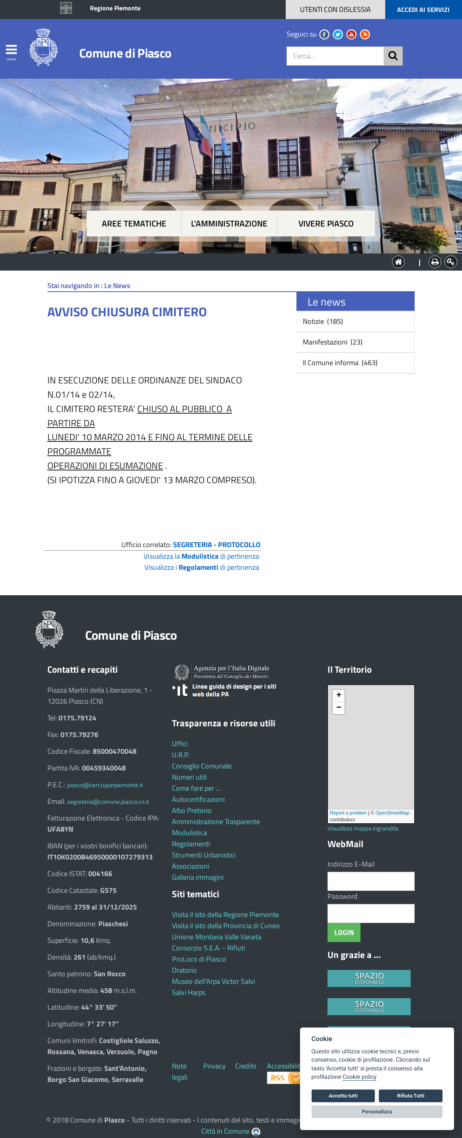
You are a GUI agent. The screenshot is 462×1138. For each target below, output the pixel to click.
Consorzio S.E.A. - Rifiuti (208, 948)
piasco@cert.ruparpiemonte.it (105, 785)
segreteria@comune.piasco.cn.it (108, 801)
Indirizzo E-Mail (350, 864)
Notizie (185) (322, 321)
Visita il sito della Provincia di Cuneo (226, 925)
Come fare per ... (196, 788)
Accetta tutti (343, 1096)
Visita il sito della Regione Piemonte (225, 914)
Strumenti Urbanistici (204, 855)
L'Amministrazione (225, 261)
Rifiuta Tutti (410, 1096)
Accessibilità (285, 1066)
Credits (245, 1066)
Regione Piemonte (115, 8)
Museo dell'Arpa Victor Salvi (213, 981)
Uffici (180, 743)
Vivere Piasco (326, 223)
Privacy (214, 1066)
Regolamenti (191, 843)
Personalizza (377, 1112)
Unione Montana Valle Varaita (216, 936)
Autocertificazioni (198, 799)
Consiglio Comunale (202, 766)
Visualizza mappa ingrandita (362, 828)
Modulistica (189, 832)
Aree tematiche (134, 223)
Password (342, 896)
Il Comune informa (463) (339, 362)
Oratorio (184, 970)
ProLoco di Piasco (199, 959)
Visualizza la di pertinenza (201, 556)
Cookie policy (359, 1077)
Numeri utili (189, 777)
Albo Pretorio (192, 810)
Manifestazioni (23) (332, 342)
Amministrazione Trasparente (216, 821)
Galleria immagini (198, 877)
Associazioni (190, 866)
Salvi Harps (188, 992)
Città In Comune (225, 1131)
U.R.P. (181, 754)
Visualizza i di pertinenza (201, 567)
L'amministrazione (229, 223)
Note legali (179, 1071)
